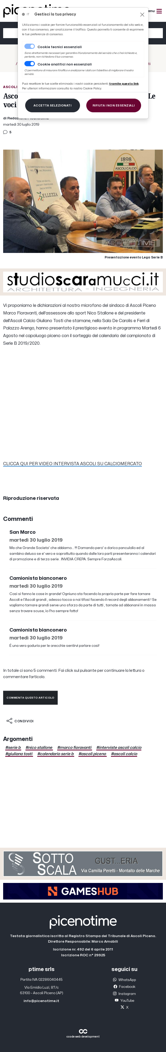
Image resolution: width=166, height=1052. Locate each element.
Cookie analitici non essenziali (65, 64)
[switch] (29, 63)
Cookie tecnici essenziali (60, 47)
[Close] (142, 15)
